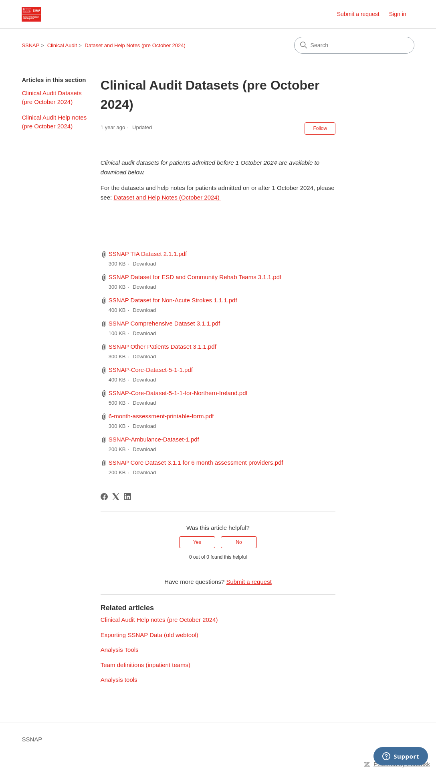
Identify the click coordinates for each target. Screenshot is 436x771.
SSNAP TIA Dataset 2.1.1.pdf (148, 253)
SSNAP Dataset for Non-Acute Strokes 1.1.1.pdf (173, 300)
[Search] (354, 45)
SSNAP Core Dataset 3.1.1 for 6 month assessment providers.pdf (196, 462)
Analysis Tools (120, 649)
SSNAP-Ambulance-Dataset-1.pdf (154, 439)
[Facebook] (104, 496)
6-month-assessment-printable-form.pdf (161, 416)
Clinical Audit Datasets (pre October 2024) (51, 98)
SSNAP (30, 45)
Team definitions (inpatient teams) (145, 664)
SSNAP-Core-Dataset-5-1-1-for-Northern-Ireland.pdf (178, 392)
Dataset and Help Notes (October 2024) (167, 197)
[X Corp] (115, 496)
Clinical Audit (62, 45)
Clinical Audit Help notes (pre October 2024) (54, 122)
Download (144, 264)
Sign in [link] (397, 14)
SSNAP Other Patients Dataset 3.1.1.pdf (162, 346)
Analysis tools (119, 679)
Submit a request (358, 14)
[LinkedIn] (127, 496)
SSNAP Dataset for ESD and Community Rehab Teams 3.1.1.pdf (195, 277)
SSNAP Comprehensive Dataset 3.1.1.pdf (164, 323)
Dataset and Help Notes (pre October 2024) (135, 45)
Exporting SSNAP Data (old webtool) (149, 634)
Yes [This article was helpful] (197, 542)
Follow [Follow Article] (320, 128)
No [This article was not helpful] (239, 542)
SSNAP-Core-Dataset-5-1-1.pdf (151, 369)
